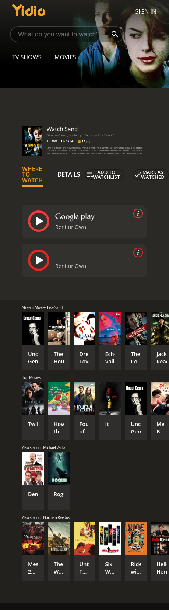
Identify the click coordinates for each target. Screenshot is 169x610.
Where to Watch (32, 175)
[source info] (136, 213)
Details (68, 174)
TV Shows (26, 57)
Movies (65, 57)
